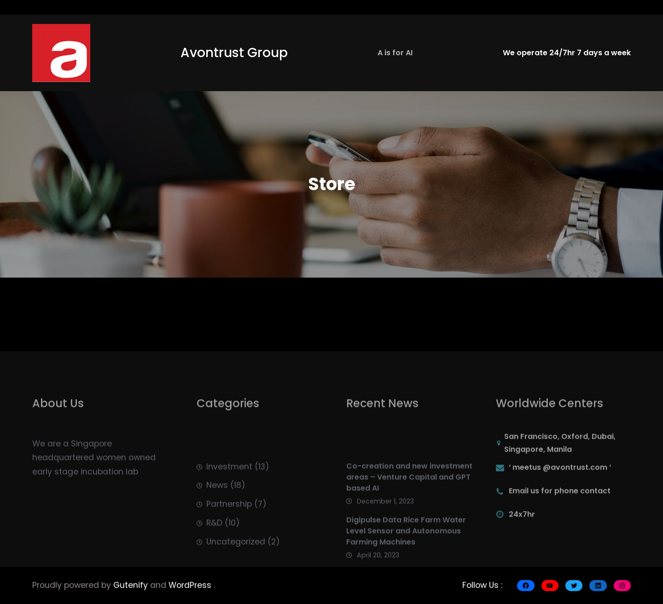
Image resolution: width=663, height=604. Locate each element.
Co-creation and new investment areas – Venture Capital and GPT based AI (409, 499)
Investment (229, 487)
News (217, 505)
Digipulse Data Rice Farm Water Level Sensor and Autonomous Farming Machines (406, 553)
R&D (214, 543)
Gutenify (131, 585)
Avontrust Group (234, 53)
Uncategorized (235, 562)
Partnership (229, 524)
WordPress (191, 585)
